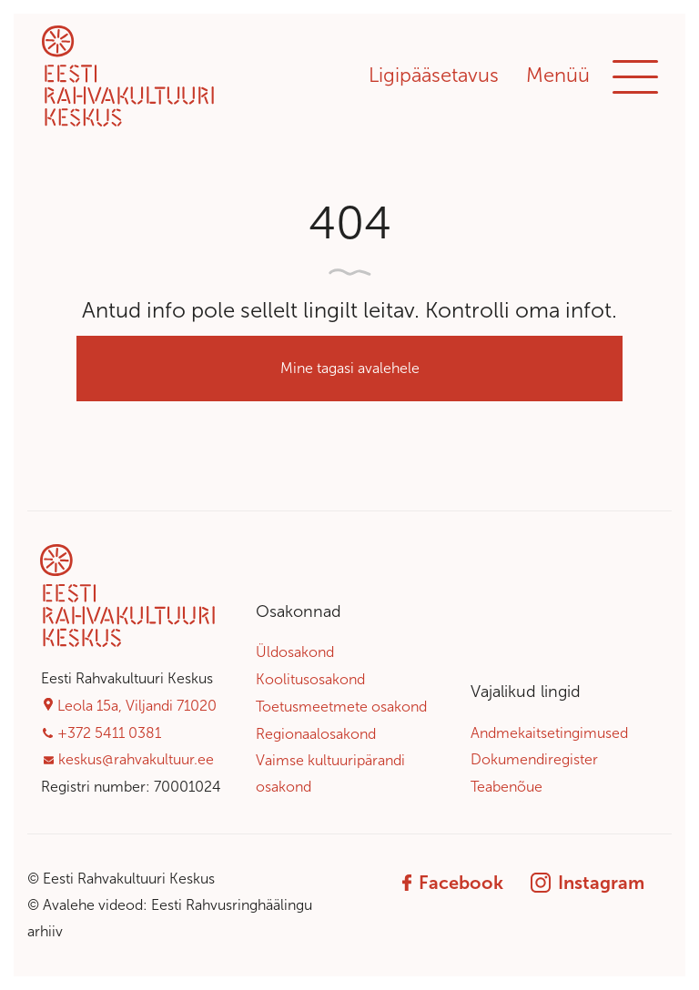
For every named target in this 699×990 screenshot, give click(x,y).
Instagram (587, 883)
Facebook (452, 883)
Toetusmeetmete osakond (341, 706)
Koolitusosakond (310, 679)
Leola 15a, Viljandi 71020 (137, 705)
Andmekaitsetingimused (549, 733)
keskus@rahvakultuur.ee (136, 759)
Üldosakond (295, 652)
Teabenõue (506, 786)
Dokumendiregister (534, 759)
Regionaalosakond (316, 733)
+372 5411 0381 (109, 733)
